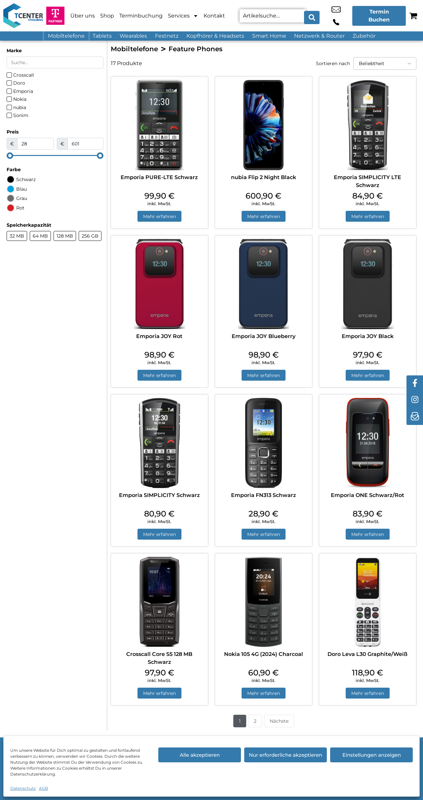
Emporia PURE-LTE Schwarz (159, 177)
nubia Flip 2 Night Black (263, 177)
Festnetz (166, 36)
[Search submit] (312, 15)
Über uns (82, 16)
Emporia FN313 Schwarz (263, 497)
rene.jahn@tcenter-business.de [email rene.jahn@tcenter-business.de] (328, 16)
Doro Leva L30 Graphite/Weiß (367, 657)
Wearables (133, 36)
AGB (43, 788)
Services (183, 15)
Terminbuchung (141, 16)
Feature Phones (195, 49)
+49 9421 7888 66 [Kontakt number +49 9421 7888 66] (343, 16)
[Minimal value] (55, 155)
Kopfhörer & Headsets (215, 36)
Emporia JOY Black (368, 337)
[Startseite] (23, 15)
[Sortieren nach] (384, 63)
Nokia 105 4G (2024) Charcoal (263, 657)
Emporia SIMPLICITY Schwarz (159, 497)
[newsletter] (414, 416)
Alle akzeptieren (200, 755)
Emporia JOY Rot (159, 337)
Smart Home (269, 36)
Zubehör (364, 36)
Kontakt (214, 16)
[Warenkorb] (413, 16)
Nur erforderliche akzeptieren (285, 755)
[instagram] (414, 400)
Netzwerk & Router (319, 36)
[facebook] (414, 383)
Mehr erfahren (159, 217)
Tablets (102, 36)
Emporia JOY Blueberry (263, 337)
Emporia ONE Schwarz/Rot (367, 497)
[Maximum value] (85, 144)
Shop (107, 16)
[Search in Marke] (55, 62)
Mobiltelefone (66, 36)
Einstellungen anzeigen (371, 755)
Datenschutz (23, 788)
